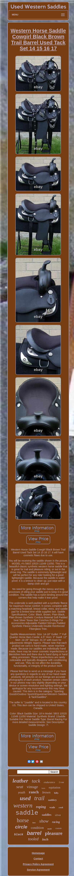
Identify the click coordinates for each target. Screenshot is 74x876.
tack (36, 781)
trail (39, 798)
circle (21, 827)
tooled (33, 839)
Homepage (38, 853)
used (25, 798)
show (43, 821)
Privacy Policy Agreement (38, 864)
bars (34, 823)
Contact (38, 858)
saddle (26, 813)
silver (58, 815)
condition (37, 828)
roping (41, 807)
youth (21, 792)
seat (19, 786)
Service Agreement (38, 869)
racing (56, 821)
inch (45, 839)
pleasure (53, 833)
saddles (46, 814)
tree (61, 782)
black (18, 834)
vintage (32, 787)
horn (43, 788)
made (49, 829)
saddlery (52, 800)
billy (56, 793)
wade (52, 807)
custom (58, 828)
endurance (49, 782)
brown (46, 792)
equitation (54, 787)
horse (23, 820)
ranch (34, 792)
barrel (34, 833)
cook (61, 807)
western (22, 805)
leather (20, 781)
